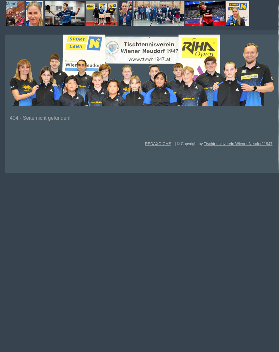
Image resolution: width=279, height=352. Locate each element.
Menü (11, 3)
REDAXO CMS (158, 144)
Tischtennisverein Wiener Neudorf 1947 (238, 144)
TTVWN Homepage (133, 13)
